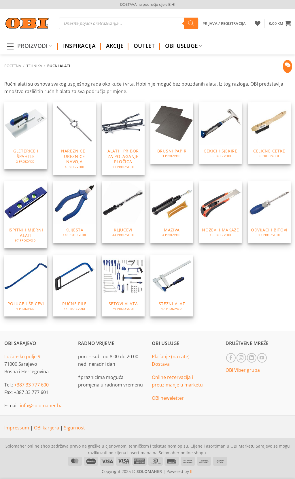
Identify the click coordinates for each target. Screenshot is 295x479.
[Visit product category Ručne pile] (74, 285)
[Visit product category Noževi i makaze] (220, 212)
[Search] (191, 23)
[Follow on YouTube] (262, 358)
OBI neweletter (168, 398)
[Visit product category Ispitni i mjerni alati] (25, 214)
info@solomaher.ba (41, 405)
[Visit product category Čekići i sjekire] (220, 133)
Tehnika (34, 65)
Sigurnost (74, 428)
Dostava (161, 364)
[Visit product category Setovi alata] (123, 285)
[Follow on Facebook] (231, 358)
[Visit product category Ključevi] (123, 212)
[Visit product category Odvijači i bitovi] (269, 212)
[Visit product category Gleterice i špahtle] (25, 135)
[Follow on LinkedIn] (251, 358)
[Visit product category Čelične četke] (269, 133)
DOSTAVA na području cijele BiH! (147, 4)
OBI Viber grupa (243, 370)
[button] (280, 23)
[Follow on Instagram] (241, 358)
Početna (12, 65)
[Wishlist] (257, 23)
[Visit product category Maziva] (171, 212)
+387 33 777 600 (31, 385)
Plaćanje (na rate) (171, 356)
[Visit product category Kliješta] (74, 212)
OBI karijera (47, 428)
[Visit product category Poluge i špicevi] (25, 285)
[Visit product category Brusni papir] (171, 133)
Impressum (17, 428)
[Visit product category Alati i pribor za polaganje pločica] (123, 138)
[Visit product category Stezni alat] (171, 285)
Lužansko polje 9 (22, 356)
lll (192, 471)
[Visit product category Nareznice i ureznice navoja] (74, 138)
